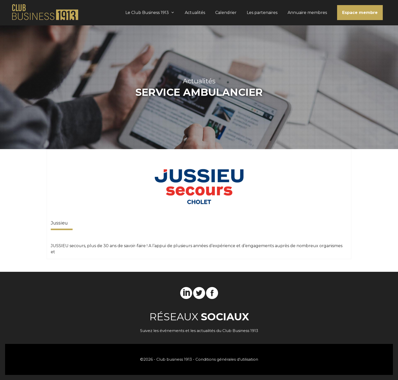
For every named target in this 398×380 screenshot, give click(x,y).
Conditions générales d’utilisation (226, 359)
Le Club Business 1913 (152, 12)
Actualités (195, 12)
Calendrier (226, 12)
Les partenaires (262, 12)
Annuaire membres (307, 12)
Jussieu (59, 223)
